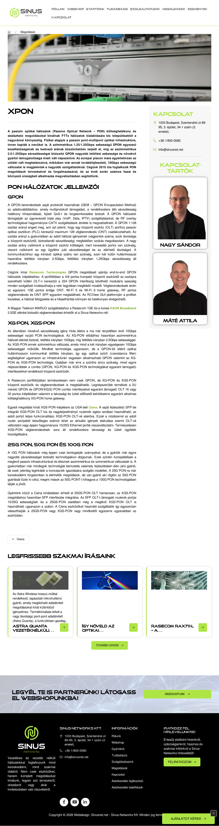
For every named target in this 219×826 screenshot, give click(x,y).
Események (197, 8)
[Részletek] (64, 627)
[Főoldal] (9, 32)
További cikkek (107, 645)
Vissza (20, 539)
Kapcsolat (61, 17)
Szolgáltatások (145, 8)
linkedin (85, 802)
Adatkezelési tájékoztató (127, 781)
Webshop (75, 8)
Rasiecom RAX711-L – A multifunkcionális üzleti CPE (172, 631)
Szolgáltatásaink (122, 761)
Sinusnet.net (99, 815)
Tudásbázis (117, 8)
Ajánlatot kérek (186, 818)
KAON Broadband (123, 308)
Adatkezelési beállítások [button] (127, 787)
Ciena (93, 407)
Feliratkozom (179, 762)
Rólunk (58, 8)
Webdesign (81, 815)
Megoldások (174, 8)
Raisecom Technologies (47, 272)
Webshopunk (175, 694)
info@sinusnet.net (170, 149)
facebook (64, 802)
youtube (74, 802)
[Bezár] (213, 813)
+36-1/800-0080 (169, 140)
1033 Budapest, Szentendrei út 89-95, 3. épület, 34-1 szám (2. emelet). (182, 127)
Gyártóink (95, 8)
